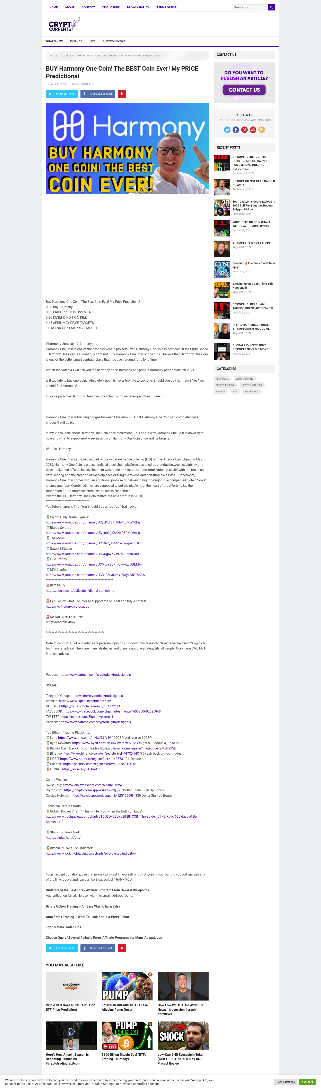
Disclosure (111, 7)
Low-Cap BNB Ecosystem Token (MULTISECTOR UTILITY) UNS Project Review (181, 1059)
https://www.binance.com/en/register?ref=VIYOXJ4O (100, 753)
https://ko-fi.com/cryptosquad (67, 606)
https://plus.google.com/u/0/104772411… (92, 706)
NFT (92, 41)
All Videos (67, 55)
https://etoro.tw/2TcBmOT (81, 769)
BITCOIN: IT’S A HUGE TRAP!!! (252, 242)
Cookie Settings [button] (286, 1081)
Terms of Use (166, 7)
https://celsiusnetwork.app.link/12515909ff (103, 796)
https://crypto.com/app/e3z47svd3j (90, 790)
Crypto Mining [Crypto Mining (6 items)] (244, 379)
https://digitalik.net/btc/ (63, 838)
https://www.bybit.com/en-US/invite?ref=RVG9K (107, 743)
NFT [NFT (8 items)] (235, 391)
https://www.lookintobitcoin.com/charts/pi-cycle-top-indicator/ (91, 853)
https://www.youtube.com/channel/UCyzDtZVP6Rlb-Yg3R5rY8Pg (93, 522)
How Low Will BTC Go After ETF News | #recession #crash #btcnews (181, 1009)
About (70, 7)
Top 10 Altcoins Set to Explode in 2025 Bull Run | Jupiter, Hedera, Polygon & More (254, 205)
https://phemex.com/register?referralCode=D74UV (99, 764)
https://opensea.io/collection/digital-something (80, 591)
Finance (76, 41)
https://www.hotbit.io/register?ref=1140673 (91, 759)
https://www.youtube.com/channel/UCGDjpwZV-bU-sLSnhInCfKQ (93, 554)
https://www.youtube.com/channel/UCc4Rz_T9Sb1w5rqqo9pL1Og (94, 543)
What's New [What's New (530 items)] (252, 391)
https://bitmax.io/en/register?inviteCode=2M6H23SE (138, 748)
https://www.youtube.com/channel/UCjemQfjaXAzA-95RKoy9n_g (93, 533)
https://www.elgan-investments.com (85, 701)
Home (54, 7)
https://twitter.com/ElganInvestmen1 (86, 717)
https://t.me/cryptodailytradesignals (97, 696)
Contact (88, 7)
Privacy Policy (138, 7)
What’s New (54, 41)
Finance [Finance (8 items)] (220, 391)
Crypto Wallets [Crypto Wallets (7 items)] (252, 385)
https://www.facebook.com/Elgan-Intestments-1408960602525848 (112, 711)
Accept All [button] (307, 1081)
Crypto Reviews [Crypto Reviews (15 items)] (225, 385)
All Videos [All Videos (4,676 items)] (222, 379)
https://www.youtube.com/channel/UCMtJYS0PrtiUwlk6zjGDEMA (93, 564)
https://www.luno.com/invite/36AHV (84, 738)
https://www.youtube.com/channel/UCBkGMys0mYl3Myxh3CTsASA (95, 575)
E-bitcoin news (114, 41)
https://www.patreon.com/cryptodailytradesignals (95, 675)
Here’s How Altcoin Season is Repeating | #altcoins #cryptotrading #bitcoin (67, 1059)
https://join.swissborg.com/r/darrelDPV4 (92, 785)
